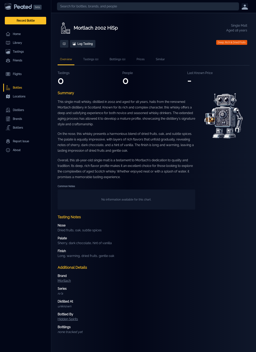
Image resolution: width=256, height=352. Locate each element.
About (13, 150)
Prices (141, 59)
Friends (14, 60)
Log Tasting (83, 43)
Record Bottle (26, 20)
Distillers (15, 110)
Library (14, 42)
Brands (14, 118)
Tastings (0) (90, 59)
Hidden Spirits (68, 319)
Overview (66, 59)
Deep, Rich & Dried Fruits (232, 42)
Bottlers (14, 127)
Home (13, 34)
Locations (15, 96)
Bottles (14, 87)
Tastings (15, 51)
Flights (14, 74)
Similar (160, 59)
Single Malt (239, 25)
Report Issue (17, 141)
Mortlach (83, 28)
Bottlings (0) (117, 59)
